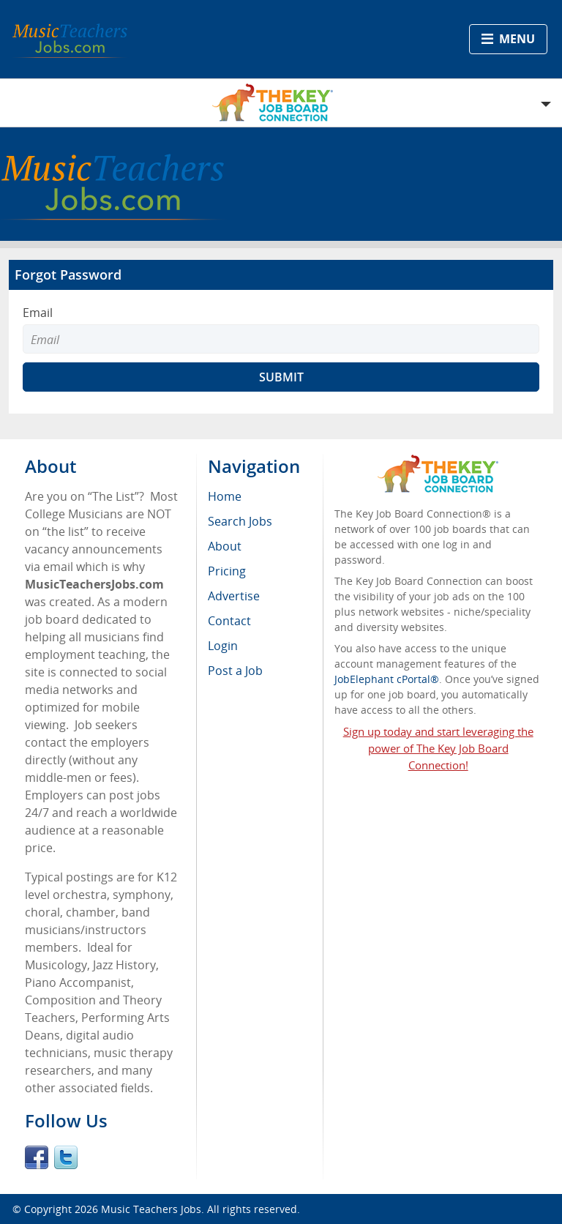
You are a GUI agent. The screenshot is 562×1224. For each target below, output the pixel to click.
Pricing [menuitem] (227, 571)
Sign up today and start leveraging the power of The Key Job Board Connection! (438, 748)
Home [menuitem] (224, 496)
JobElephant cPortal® (386, 679)
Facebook (36, 1157)
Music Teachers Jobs (151, 1209)
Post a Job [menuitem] (235, 671)
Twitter (66, 1157)
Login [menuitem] (223, 646)
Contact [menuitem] (229, 621)
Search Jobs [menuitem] (240, 521)
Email (38, 313)
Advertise (234, 596)
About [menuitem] (224, 546)
